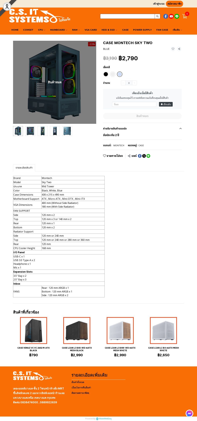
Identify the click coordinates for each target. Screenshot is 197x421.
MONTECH (118, 145)
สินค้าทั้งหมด (78, 382)
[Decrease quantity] (123, 83)
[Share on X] (144, 156)
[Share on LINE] (148, 156)
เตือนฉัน (166, 104)
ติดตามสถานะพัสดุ (80, 392)
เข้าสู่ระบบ (158, 3)
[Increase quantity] (134, 83)
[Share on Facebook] (140, 156)
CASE (141, 145)
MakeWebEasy (105, 418)
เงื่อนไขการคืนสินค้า (81, 387)
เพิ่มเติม (177, 29)
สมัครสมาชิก (174, 3)
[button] (130, 16)
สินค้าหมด (142, 116)
